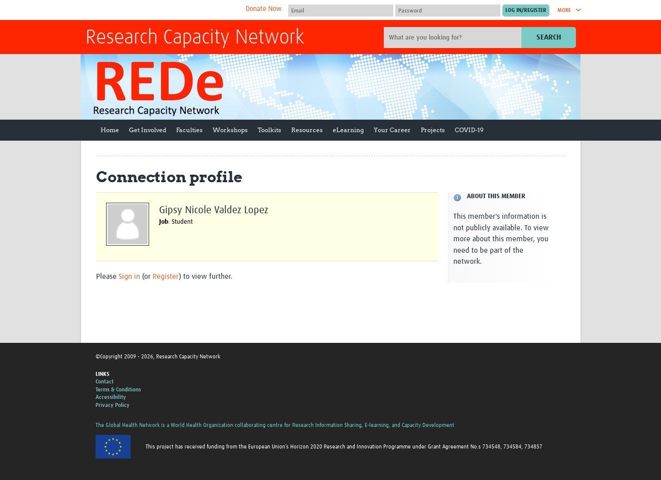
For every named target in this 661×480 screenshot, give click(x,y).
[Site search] (454, 37)
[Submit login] (525, 11)
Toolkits (269, 130)
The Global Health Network (160, 10)
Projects (433, 130)
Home (110, 130)
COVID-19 (469, 130)
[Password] (447, 11)
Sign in (129, 276)
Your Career (392, 130)
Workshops (230, 130)
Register (166, 276)
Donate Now (264, 9)
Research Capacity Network (195, 38)
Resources (307, 130)
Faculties (189, 130)
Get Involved (147, 130)
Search (548, 37)
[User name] (340, 11)
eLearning (348, 130)
